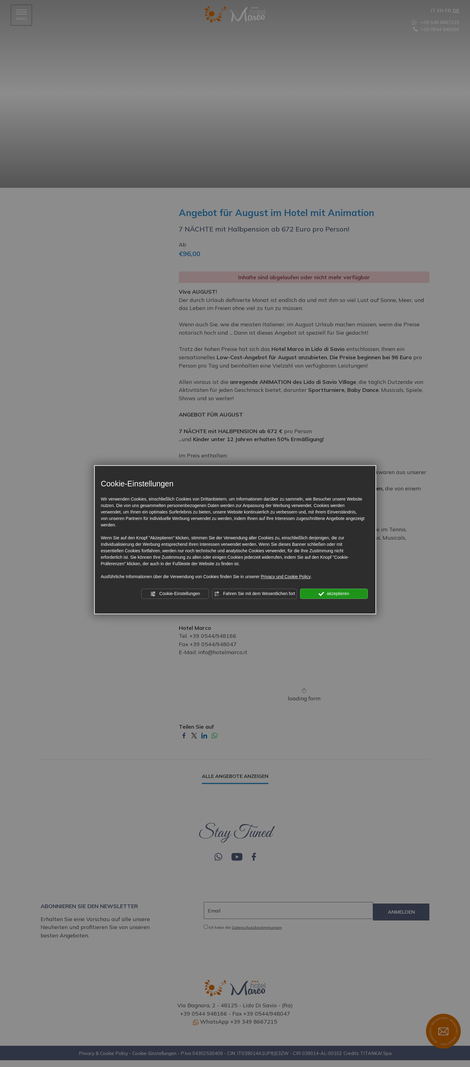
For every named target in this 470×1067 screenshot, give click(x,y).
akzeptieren (334, 594)
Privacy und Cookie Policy (286, 576)
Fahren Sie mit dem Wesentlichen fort (254, 594)
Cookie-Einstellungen (175, 594)
